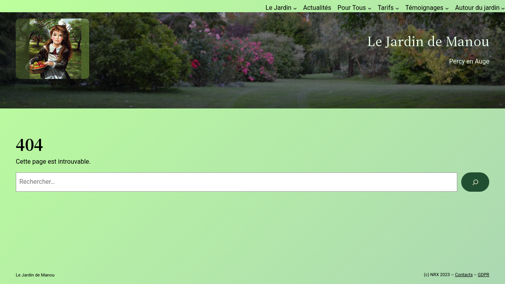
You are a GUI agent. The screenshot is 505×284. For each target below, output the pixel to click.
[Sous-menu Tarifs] (397, 8)
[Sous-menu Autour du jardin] (503, 8)
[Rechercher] (475, 182)
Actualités (317, 7)
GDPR (483, 274)
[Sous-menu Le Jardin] (295, 8)
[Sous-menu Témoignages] (447, 8)
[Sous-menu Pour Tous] (370, 8)
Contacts (464, 274)
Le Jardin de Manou (428, 41)
